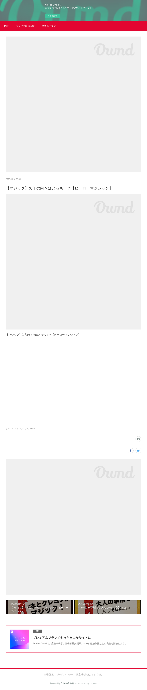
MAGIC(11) (34, 429)
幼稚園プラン (49, 25)
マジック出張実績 (25, 25)
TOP (6, 25)
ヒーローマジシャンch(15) (17, 429)
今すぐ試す (52, 16)
